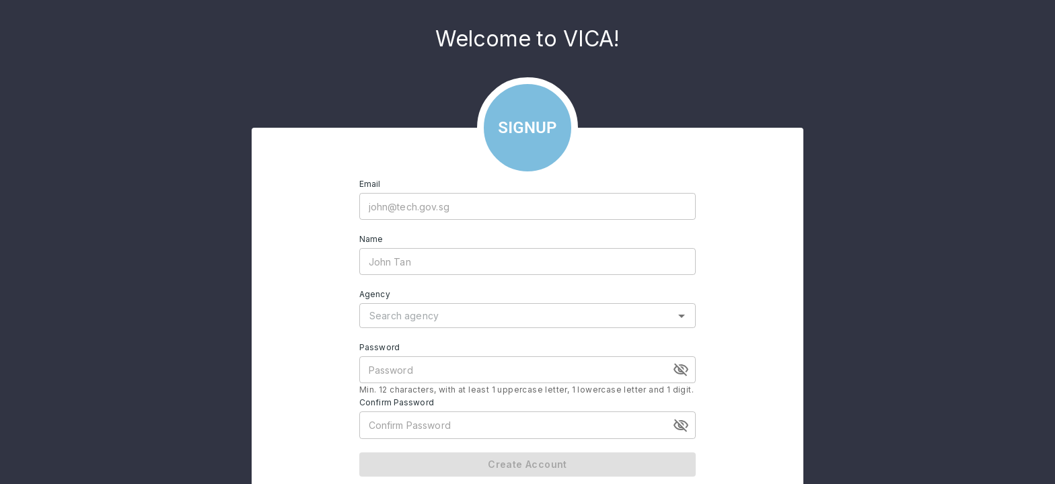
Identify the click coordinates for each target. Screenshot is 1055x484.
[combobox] (517, 315)
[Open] (681, 316)
